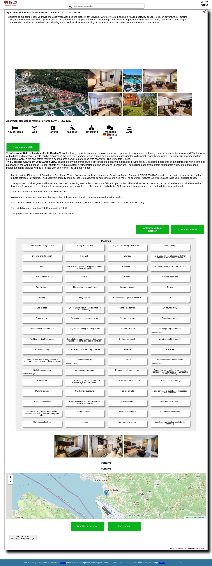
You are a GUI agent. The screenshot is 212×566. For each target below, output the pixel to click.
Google (63, 563)
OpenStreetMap (199, 517)
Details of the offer (87, 526)
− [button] (11, 482)
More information (188, 229)
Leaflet (187, 517)
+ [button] (11, 477)
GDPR (162, 563)
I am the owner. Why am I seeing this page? (23, 537)
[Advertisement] (106, 46)
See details (124, 526)
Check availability (23, 147)
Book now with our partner (152, 229)
